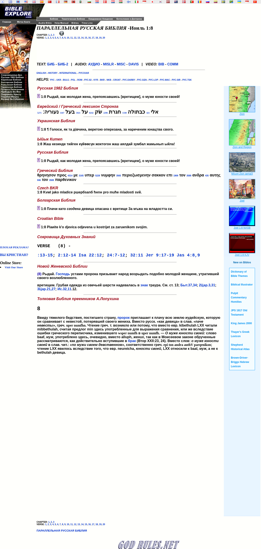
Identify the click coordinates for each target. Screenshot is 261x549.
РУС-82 (87, 80)
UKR (58, 80)
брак (132, 342)
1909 (175, 175)
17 (93, 38)
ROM (79, 80)
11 (71, 38)
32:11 (136, 256)
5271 (39, 113)
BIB (161, 64)
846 (39, 180)
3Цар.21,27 (46, 291)
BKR (102, 80)
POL (73, 80)
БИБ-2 (63, 64)
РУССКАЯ (84, 73)
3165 (81, 175)
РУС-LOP (153, 80)
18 (97, 38)
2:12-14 (67, 256)
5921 (78, 113)
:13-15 (45, 256)
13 (78, 38)
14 (82, 38)
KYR (96, 80)
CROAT (117, 80)
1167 (62, 113)
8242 (91, 113)
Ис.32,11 (64, 291)
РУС (52, 80)
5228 (97, 175)
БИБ (51, 64)
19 (100, 38)
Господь (63, 276)
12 (75, 38)
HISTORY (52, 73)
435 (207, 175)
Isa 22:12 (90, 256)
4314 (70, 175)
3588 (189, 175)
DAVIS (133, 64)
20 (104, 38)
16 (89, 38)
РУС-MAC (165, 80)
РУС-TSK (187, 80)
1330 (124, 113)
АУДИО (94, 64)
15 (86, 38)
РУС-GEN (142, 80)
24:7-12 (116, 256)
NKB (109, 80)
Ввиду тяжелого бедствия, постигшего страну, (130, 310)
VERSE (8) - (55, 246)
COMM (172, 64)
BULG (66, 80)
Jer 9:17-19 (160, 256)
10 (68, 38)
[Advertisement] (17, 177)
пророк (123, 319)
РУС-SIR (176, 80)
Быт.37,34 (189, 287)
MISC (121, 64)
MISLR (108, 64)
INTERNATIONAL (68, 73)
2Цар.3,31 (207, 287)
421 (148, 113)
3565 (118, 175)
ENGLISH (41, 73)
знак (144, 287)
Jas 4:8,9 (188, 256)
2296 (105, 113)
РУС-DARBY (128, 80)
